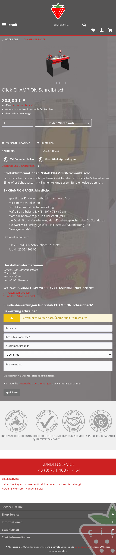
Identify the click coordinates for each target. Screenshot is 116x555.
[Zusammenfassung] (58, 345)
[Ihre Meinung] (58, 366)
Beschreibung (10, 165)
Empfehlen (45, 143)
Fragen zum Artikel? (17, 292)
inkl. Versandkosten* (23, 105)
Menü (9, 24)
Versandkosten (82, 546)
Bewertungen (30, 165)
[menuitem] (9, 24)
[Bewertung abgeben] (58, 354)
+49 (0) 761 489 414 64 (58, 470)
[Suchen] (84, 24)
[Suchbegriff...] (70, 24)
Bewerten (23, 143)
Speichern (12, 392)
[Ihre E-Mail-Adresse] (58, 336)
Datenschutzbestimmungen (35, 383)
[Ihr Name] (58, 328)
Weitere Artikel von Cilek (19, 296)
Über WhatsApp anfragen (57, 159)
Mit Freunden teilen (19, 159)
